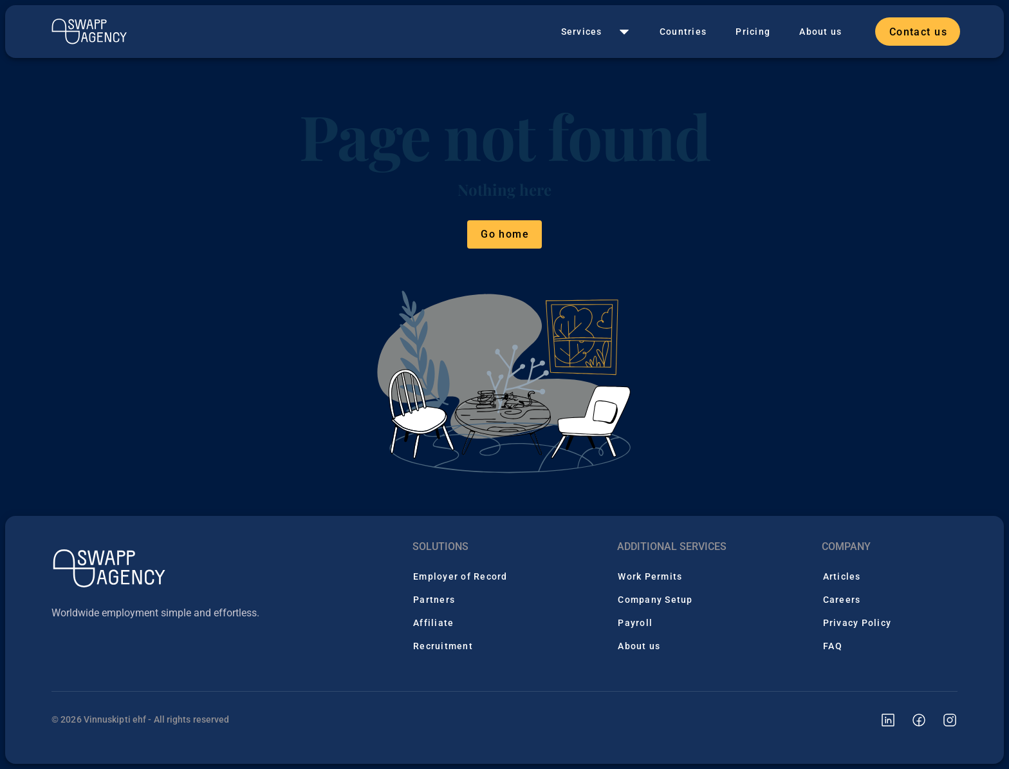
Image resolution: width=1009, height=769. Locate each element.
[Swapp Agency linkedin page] (880, 720)
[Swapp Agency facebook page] (911, 720)
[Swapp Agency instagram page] (942, 720)
